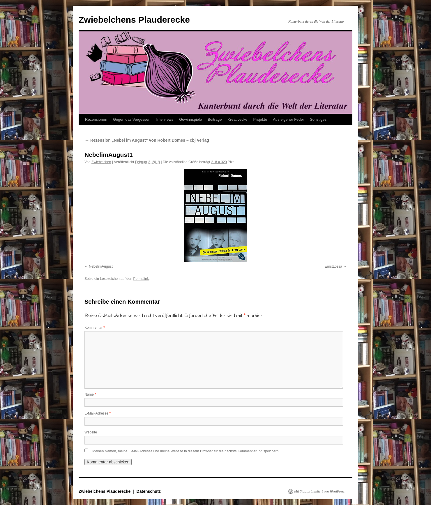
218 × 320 (219, 162)
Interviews (165, 119)
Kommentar (94, 328)
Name (90, 394)
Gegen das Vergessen (132, 119)
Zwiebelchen (101, 162)
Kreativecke (238, 119)
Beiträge (215, 119)
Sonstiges (318, 119)
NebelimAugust (100, 266)
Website (90, 432)
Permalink (141, 279)
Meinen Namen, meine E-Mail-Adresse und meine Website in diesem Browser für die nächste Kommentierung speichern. (186, 451)
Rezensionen (96, 119)
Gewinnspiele (190, 119)
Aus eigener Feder (288, 119)
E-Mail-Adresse (97, 413)
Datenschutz (149, 491)
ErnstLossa (333, 266)
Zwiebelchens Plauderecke (134, 19)
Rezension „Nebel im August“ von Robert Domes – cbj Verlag (146, 140)
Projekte (260, 119)
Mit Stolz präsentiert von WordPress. (319, 491)
